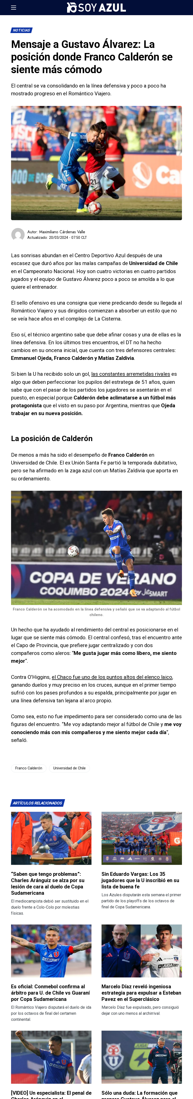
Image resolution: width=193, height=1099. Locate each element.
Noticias (22, 30)
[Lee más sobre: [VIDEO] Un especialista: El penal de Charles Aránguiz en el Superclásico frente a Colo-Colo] (51, 1057)
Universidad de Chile (69, 768)
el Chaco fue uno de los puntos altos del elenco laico (112, 677)
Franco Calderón (28, 768)
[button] (13, 8)
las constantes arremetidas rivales (130, 374)
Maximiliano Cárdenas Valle (62, 232)
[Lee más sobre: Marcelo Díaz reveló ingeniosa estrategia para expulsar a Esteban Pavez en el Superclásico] (142, 951)
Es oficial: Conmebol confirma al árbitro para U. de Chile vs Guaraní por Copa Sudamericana (50, 993)
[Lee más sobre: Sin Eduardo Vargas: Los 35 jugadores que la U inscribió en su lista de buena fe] (142, 838)
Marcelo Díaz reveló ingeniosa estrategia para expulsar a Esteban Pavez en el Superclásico (141, 993)
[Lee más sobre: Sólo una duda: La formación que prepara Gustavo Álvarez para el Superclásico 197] (142, 1057)
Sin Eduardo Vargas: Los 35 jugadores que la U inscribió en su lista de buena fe (140, 880)
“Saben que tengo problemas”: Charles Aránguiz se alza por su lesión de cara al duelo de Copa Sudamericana (47, 883)
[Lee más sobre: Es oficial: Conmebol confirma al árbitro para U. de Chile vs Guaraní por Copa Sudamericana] (51, 951)
